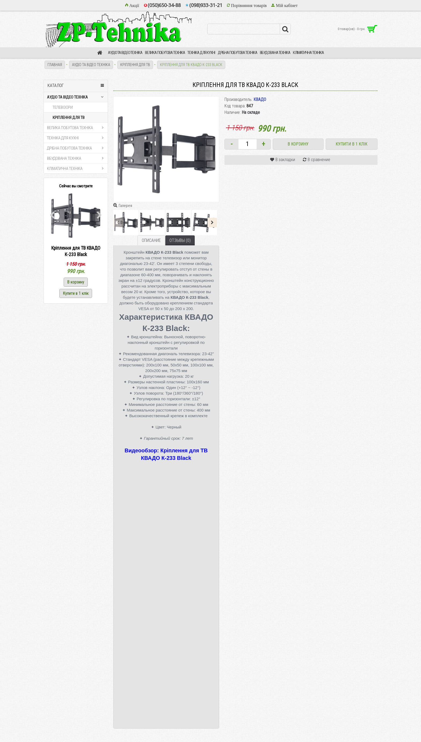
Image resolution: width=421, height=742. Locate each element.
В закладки (285, 159)
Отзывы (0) (180, 240)
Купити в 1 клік (351, 144)
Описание (151, 240)
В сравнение (319, 159)
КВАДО (259, 99)
